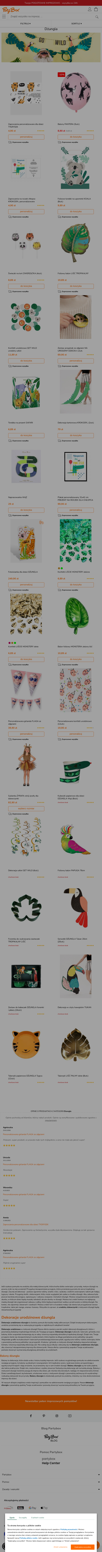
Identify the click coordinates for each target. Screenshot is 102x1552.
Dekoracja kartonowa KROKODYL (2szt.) (76, 422)
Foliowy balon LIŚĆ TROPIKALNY (73, 273)
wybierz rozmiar (26, 808)
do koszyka (76, 137)
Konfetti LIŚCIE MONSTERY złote (23, 646)
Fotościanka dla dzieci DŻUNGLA (23, 572)
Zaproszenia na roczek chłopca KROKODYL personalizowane (21, 200)
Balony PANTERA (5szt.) (68, 124)
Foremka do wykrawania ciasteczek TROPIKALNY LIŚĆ (24, 940)
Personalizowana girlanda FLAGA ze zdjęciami (23, 1134)
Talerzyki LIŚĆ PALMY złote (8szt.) (73, 1075)
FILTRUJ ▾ (25, 23)
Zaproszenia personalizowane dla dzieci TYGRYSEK (25, 1224)
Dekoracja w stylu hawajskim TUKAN (74, 1007)
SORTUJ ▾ (76, 23)
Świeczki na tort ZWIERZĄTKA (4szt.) (25, 273)
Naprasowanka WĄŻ (17, 497)
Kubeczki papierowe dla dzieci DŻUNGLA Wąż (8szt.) (71, 797)
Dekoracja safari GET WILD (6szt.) (23, 870)
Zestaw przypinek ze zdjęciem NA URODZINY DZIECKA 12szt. (72, 349)
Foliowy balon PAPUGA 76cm (71, 870)
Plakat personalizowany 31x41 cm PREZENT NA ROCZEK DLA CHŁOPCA (75, 498)
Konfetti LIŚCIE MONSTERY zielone (74, 572)
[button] (6, 1546)
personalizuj (26, 137)
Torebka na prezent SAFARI (20, 422)
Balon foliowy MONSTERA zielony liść (75, 646)
